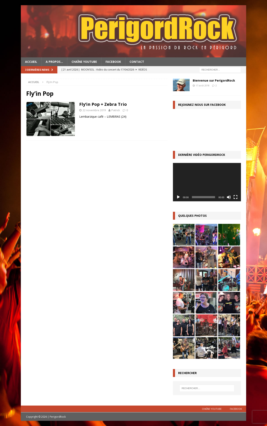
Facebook (113, 62)
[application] (207, 182)
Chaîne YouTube (84, 62)
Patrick (115, 110)
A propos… (54, 62)
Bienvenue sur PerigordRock (214, 80)
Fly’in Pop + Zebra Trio (103, 104)
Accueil (31, 62)
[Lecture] (178, 197)
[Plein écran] (235, 197)
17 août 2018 (202, 85)
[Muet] (229, 197)
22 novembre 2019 (94, 110)
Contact (137, 62)
